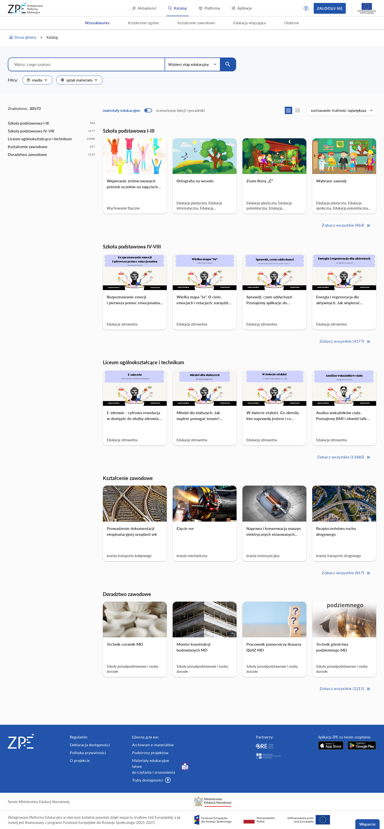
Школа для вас (145, 737)
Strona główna (22, 37)
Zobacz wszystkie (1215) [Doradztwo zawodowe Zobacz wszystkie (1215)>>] (345, 689)
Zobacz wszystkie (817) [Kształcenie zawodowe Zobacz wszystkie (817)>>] (346, 573)
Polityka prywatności (88, 752)
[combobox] (37, 80)
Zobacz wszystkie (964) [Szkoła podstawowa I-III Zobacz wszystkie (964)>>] (346, 225)
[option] (51, 123)
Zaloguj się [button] (330, 8)
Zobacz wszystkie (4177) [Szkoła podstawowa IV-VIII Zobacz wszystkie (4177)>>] (345, 341)
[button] (306, 8)
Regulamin (78, 737)
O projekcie (80, 760)
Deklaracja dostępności (90, 744)
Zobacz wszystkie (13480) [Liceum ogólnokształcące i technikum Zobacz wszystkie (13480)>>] (344, 457)
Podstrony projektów (150, 752)
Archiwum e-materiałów (153, 744)
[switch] (154, 110)
